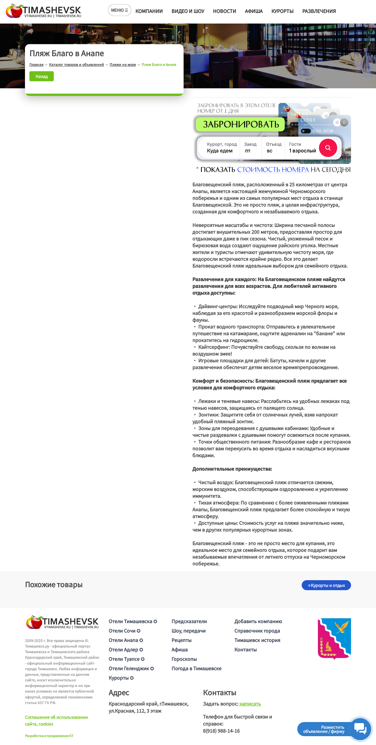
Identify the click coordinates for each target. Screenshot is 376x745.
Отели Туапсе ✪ (127, 659)
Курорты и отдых (326, 585)
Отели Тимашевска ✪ (133, 621)
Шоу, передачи (189, 630)
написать (250, 703)
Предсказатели (189, 621)
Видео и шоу (188, 10)
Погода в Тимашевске (196, 668)
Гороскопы (184, 659)
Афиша (254, 10)
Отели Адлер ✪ (126, 649)
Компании (149, 10)
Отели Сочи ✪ (124, 630)
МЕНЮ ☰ (119, 10)
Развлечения (319, 10)
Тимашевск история (257, 640)
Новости (224, 10)
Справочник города (257, 630)
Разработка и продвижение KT (49, 735)
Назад (42, 76)
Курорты (282, 10)
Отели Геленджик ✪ (131, 668)
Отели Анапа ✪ (126, 640)
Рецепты (182, 640)
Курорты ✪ (121, 678)
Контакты (245, 649)
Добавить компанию (258, 621)
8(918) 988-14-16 (221, 730)
